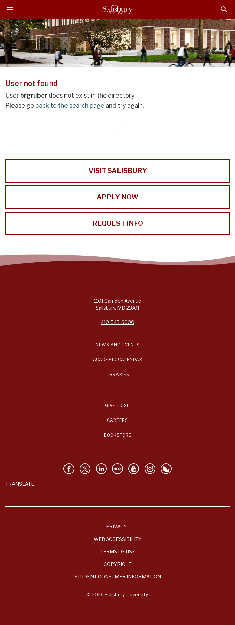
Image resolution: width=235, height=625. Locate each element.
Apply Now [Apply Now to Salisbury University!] (117, 197)
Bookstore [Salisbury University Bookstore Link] (117, 435)
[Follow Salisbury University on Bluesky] (166, 468)
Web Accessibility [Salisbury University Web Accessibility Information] (117, 539)
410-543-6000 (117, 322)
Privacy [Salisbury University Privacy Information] (116, 526)
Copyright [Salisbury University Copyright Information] (118, 564)
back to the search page (69, 105)
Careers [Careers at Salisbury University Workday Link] (117, 420)
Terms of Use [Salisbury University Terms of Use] (117, 551)
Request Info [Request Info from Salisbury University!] (117, 223)
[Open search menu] (224, 9)
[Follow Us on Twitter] (85, 468)
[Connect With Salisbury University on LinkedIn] (101, 468)
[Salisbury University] (117, 9)
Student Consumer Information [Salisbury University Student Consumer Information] (117, 576)
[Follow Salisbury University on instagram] (150, 468)
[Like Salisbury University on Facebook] (68, 468)
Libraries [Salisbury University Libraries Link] (117, 374)
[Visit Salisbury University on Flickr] (117, 468)
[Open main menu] (10, 9)
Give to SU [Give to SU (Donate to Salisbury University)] (117, 405)
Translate (19, 484)
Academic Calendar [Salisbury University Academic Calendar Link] (117, 359)
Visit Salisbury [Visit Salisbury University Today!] (117, 171)
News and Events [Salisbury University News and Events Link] (118, 344)
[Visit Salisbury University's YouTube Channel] (133, 468)
